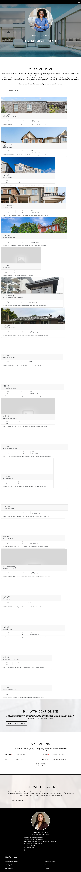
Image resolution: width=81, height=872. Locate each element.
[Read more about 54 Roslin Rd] (21, 262)
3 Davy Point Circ (8, 509)
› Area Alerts (9, 870)
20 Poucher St (7, 599)
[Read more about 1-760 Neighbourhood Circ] (34, 443)
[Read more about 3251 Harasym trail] (33, 202)
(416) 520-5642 (31, 845)
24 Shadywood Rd (9, 237)
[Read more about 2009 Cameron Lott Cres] (26, 654)
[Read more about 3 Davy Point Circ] (34, 503)
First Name (8, 754)
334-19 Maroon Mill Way (11, 117)
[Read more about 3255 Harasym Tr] (34, 142)
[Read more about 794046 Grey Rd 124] (26, 684)
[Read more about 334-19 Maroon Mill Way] (34, 112)
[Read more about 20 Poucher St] (31, 594)
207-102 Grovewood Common (13, 298)
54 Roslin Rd (7, 267)
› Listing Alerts (10, 866)
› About (46, 866)
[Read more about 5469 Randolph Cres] (33, 323)
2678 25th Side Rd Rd (10, 418)
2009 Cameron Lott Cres (11, 659)
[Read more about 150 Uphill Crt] (33, 624)
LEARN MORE (13, 90)
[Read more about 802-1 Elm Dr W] (33, 533)
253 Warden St (7, 177)
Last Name (45, 754)
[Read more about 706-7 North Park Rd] (32, 353)
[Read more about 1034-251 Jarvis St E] (34, 564)
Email (7, 759)
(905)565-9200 (31, 848)
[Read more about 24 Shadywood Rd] (34, 232)
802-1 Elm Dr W (8, 539)
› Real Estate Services (12, 862)
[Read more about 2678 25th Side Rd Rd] (28, 413)
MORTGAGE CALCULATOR (16, 723)
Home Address (46, 759)
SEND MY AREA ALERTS (40, 764)
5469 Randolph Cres (9, 328)
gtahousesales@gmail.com (34, 843)
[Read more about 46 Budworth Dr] (27, 473)
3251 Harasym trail (9, 207)
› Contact (47, 870)
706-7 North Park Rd (9, 358)
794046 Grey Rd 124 (9, 689)
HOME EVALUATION (16, 800)
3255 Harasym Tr (8, 147)
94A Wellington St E (9, 388)
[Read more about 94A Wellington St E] (32, 383)
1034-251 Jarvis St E (9, 569)
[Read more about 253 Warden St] (28, 172)
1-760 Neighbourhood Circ (12, 448)
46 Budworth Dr (8, 478)
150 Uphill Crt (7, 629)
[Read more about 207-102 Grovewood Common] (32, 292)
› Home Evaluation (50, 862)
